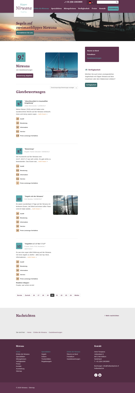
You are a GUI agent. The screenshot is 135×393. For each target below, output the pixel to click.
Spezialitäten (56, 8)
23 (66, 295)
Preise (94, 8)
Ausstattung (113, 8)
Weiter (76, 295)
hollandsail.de (99, 368)
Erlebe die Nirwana (41, 8)
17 (38, 295)
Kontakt (102, 8)
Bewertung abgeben (24, 75)
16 (34, 295)
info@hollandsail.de (110, 366)
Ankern (44, 356)
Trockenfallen (46, 359)
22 (61, 295)
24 (71, 295)
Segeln (43, 354)
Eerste (19, 295)
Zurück (27, 295)
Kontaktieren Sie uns (25, 33)
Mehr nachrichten (111, 315)
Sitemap (19, 371)
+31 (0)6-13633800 (73, 2)
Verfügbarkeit (83, 8)
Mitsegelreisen (70, 8)
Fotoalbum (91, 54)
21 (57, 295)
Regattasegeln (46, 361)
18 (43, 295)
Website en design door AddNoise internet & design (72, 388)
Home (18, 352)
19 (48, 295)
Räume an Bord (93, 51)
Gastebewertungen (94, 58)
